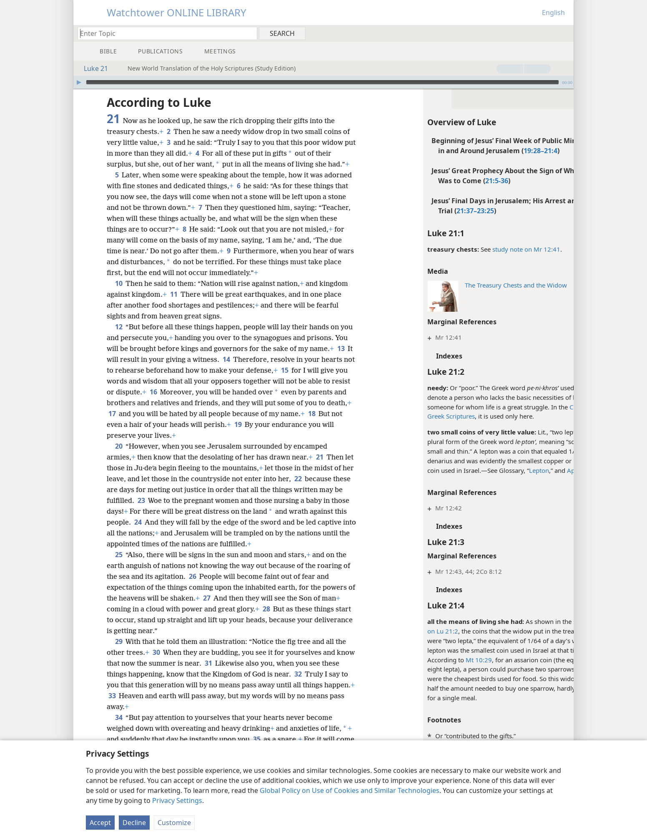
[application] (323, 82)
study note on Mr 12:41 (489, 249)
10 (118, 283)
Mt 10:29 (442, 660)
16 (173, 391)
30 (156, 652)
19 (263, 424)
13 (341, 348)
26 (192, 576)
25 (118, 554)
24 (151, 522)
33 (144, 695)
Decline (134, 822)
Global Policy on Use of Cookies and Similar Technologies (349, 790)
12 (118, 326)
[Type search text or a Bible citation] (163, 33)
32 (317, 674)
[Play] (78, 82)
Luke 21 (91, 68)
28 (266, 608)
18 (338, 413)
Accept (100, 822)
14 (226, 359)
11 (173, 294)
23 (150, 500)
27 (215, 598)
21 (319, 457)
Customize (174, 822)
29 (118, 641)
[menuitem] (564, 33)
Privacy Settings (177, 800)
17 (138, 413)
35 (256, 739)
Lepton (502, 470)
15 (297, 370)
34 (118, 717)
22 (311, 478)
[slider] (322, 82)
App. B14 (543, 470)
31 (228, 663)
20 (118, 446)
